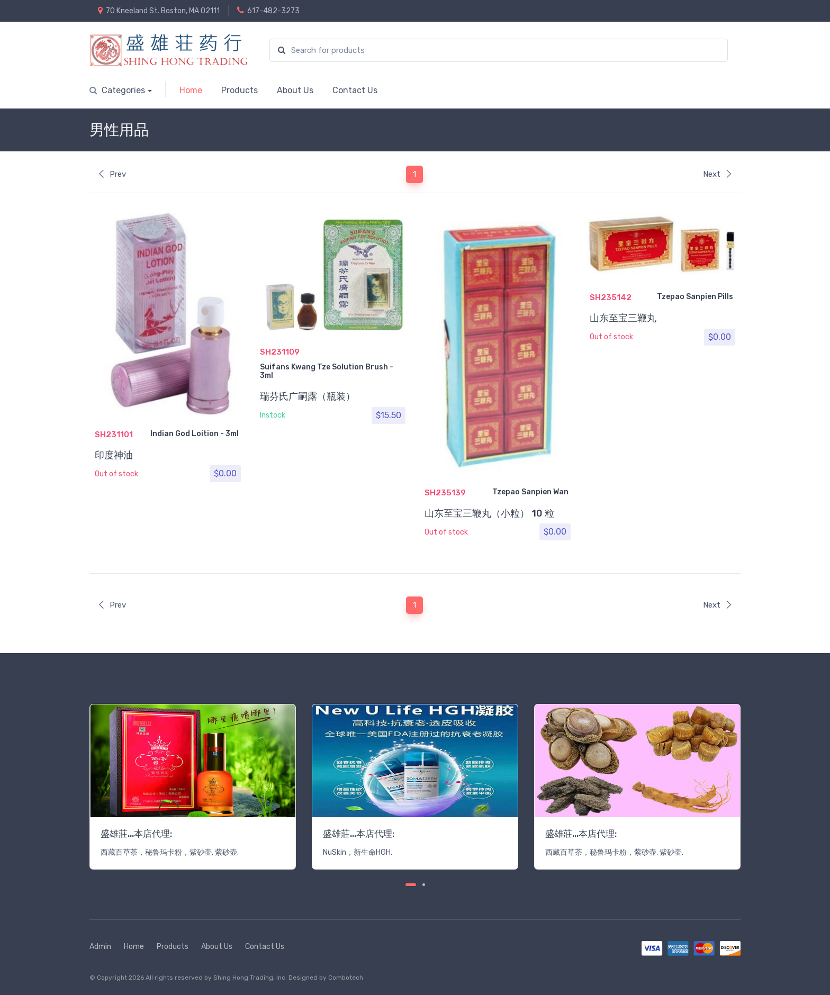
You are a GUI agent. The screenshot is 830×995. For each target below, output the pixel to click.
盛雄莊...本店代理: (136, 833)
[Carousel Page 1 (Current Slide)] (410, 884)
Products (239, 90)
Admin (100, 946)
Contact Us (354, 90)
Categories (117, 90)
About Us (295, 90)
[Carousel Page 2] (423, 884)
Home (190, 90)
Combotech (345, 977)
